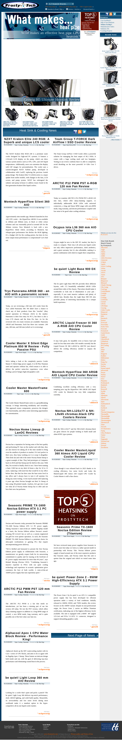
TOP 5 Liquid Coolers (86, 6)
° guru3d (46, 193)
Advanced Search (88, 9)
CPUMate (104, 306)
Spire (102, 402)
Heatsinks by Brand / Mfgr (55, 9)
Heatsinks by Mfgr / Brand (26, 732)
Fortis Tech (104, 327)
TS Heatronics (106, 429)
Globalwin (104, 341)
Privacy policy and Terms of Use (82, 734)
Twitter (45, 727)
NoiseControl (105, 368)
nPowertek (104, 370)
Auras (103, 275)
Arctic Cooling (106, 266)
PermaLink (33, 145)
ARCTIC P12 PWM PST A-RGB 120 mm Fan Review (75, 185)
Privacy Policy (72, 731)
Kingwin (104, 354)
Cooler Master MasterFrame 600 (27, 389)
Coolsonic (104, 300)
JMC (102, 352)
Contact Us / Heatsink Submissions (77, 727)
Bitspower (104, 281)
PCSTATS (104, 235)
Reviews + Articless (74, 9)
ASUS (103, 273)
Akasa (103, 252)
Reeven (103, 387)
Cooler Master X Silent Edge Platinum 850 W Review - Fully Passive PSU (26, 346)
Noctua (103, 364)
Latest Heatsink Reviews (26, 726)
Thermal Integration (107, 412)
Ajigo (103, 250)
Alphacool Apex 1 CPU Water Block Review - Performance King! (26, 636)
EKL (102, 316)
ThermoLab (105, 422)
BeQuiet (104, 279)
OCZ (102, 379)
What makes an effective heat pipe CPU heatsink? (50, 34)
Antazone (104, 260)
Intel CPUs (86, 25)
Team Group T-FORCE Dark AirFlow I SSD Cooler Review (74, 140)
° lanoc (47, 497)
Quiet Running (87, 28)
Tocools (103, 427)
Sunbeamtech (105, 404)
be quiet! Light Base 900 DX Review (75, 270)
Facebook (46, 726)
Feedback (70, 726)
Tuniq (103, 431)
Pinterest (45, 729)
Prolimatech (105, 383)
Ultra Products (106, 433)
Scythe (103, 391)
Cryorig (103, 308)
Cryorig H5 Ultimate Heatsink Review (52, 99)
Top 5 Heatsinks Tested (25, 727)
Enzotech (104, 318)
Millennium (105, 358)
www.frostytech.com (51, 734)
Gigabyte (104, 337)
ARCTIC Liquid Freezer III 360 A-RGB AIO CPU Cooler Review (75, 326)
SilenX (103, 397)
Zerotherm (104, 447)
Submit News (71, 729)
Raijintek (104, 385)
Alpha (103, 254)
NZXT (103, 377)
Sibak (103, 393)
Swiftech (104, 408)
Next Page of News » (82, 635)
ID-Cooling (105, 345)
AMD (103, 256)
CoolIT (103, 295)
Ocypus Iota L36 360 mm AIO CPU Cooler (75, 229)
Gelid (103, 335)
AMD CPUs (86, 27)
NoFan (103, 366)
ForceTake (104, 325)
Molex (103, 360)
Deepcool (104, 312)
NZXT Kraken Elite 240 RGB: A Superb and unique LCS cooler (27, 140)
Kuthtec (103, 356)
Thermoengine (106, 420)
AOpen (103, 262)
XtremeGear (105, 441)
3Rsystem (104, 248)
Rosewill (104, 389)
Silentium (104, 395)
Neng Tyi (104, 362)
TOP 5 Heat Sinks (51, 6)
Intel (102, 347)
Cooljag (103, 298)
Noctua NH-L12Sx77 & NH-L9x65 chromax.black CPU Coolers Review (74, 414)
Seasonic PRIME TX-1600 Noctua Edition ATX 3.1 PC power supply (27, 508)
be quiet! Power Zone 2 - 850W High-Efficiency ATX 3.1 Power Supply (75, 580)
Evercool (104, 322)
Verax (103, 437)
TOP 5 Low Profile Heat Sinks (68, 6)
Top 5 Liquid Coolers (25, 731)
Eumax (103, 320)
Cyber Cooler (105, 310)
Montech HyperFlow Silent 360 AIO (27, 203)
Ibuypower (104, 343)
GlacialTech (105, 339)
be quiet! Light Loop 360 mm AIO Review (26, 679)
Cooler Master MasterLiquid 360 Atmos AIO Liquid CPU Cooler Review (75, 453)
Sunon (103, 406)
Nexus (103, 372)
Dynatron (104, 314)
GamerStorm (105, 333)
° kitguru (46, 248)
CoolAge (104, 289)
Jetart (103, 350)
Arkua (103, 268)
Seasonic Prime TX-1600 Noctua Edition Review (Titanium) (75, 530)
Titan (102, 425)
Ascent (103, 270)
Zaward (103, 445)
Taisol (103, 410)
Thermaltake (105, 418)
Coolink (103, 293)
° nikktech (93, 364)
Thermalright (105, 416)
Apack (103, 264)
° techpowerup (43, 379)
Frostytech (104, 331)
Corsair (103, 302)
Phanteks (104, 381)
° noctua (46, 580)
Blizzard (104, 283)
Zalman (103, 443)
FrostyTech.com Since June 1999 (9, 726)
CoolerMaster (105, 291)
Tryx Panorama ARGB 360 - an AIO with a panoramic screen (26, 292)
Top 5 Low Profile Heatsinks (27, 729)
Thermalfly (104, 414)
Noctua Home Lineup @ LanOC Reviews (26, 431)
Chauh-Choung (106, 285)
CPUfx (103, 304)
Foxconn (104, 329)
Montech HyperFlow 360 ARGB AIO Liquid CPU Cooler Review (75, 373)
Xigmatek (104, 439)
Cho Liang (104, 287)
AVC (102, 277)
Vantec (103, 435)
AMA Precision (106, 258)
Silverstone (104, 400)
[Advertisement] (37, 59)
